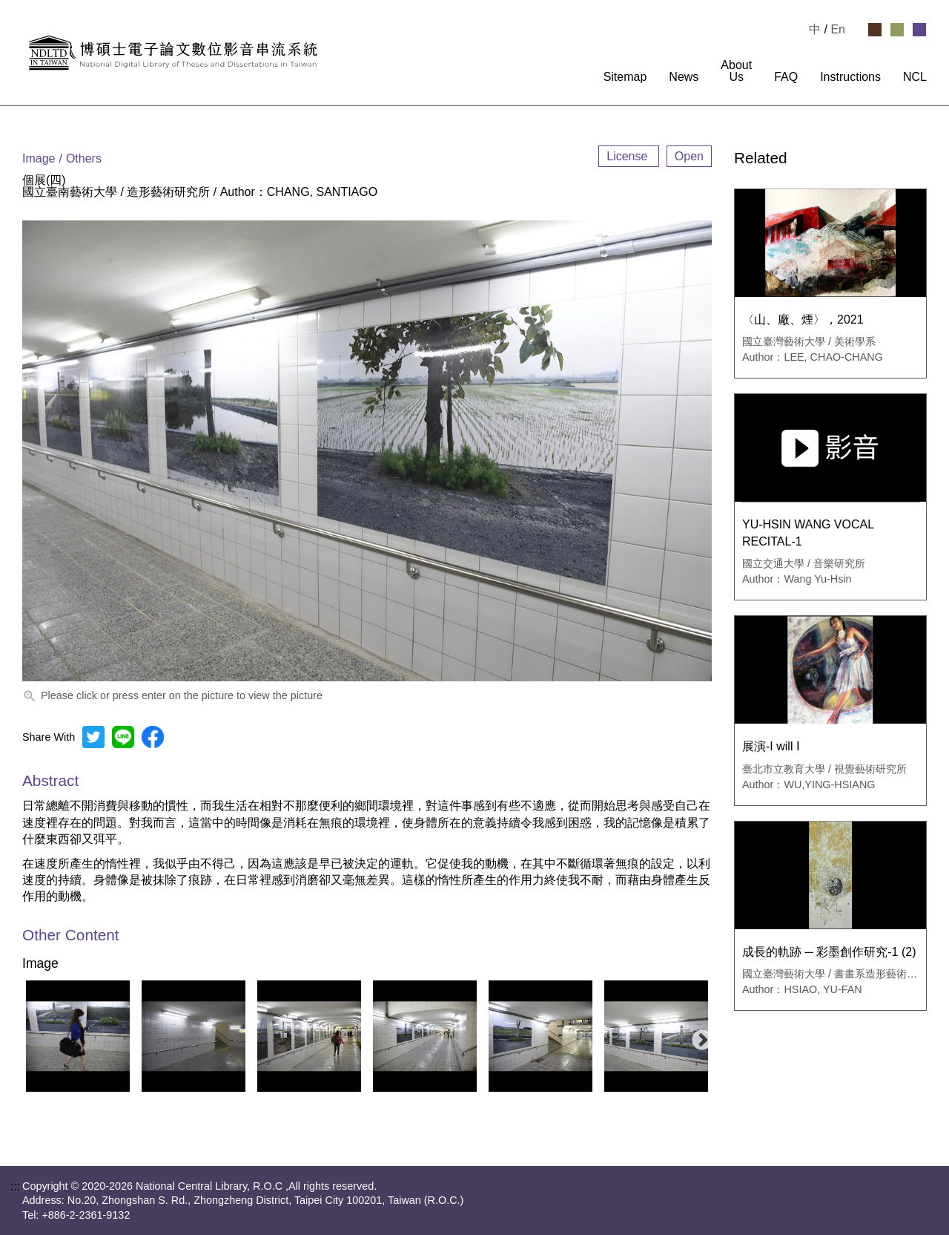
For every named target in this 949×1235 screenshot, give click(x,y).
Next (697, 1036)
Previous (29, 1036)
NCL (915, 77)
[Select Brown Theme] (874, 29)
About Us (736, 71)
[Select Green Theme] (897, 29)
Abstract (50, 780)
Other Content (70, 935)
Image (40, 964)
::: (583, 77)
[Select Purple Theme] (919, 29)
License (628, 156)
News (683, 77)
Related (760, 158)
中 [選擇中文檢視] (815, 29)
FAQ (786, 77)
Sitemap (625, 77)
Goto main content (48, 6)
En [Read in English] (837, 29)
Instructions (850, 77)
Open (689, 156)
